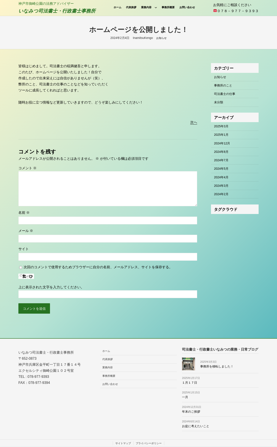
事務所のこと (223, 85)
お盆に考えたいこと (195, 426)
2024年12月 (222, 143)
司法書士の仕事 (224, 94)
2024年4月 (221, 177)
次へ (193, 122)
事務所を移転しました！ (217, 366)
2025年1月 (221, 134)
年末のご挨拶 (191, 411)
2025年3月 (221, 126)
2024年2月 (221, 194)
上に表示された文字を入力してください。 (51, 287)
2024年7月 (221, 160)
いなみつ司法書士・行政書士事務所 (56, 11)
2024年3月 (221, 185)
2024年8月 (221, 151)
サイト (23, 249)
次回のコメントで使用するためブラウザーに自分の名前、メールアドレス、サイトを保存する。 (98, 267)
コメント (27, 168)
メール (25, 231)
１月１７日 (189, 382)
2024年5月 (221, 168)
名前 (24, 212)
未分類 (218, 102)
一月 (185, 397)
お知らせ (161, 38)
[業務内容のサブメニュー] (156, 7)
